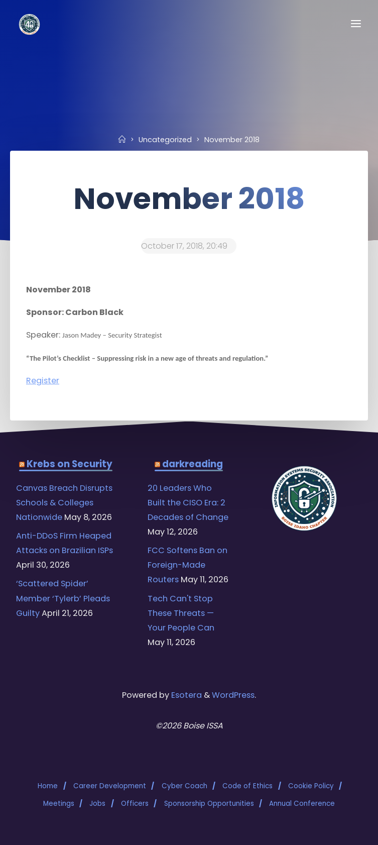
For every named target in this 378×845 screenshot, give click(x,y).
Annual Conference (302, 803)
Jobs (97, 803)
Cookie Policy (311, 786)
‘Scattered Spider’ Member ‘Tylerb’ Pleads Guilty (63, 598)
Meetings (58, 803)
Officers (135, 803)
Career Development (109, 786)
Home (48, 786)
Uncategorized (165, 140)
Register (42, 380)
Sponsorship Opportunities (209, 803)
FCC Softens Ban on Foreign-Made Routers (187, 565)
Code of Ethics (247, 786)
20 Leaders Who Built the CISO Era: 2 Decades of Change (188, 502)
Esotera (185, 695)
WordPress (233, 695)
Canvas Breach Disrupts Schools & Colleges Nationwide (64, 502)
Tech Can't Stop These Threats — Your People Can (181, 613)
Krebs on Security (69, 464)
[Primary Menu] (356, 24)
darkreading (192, 464)
